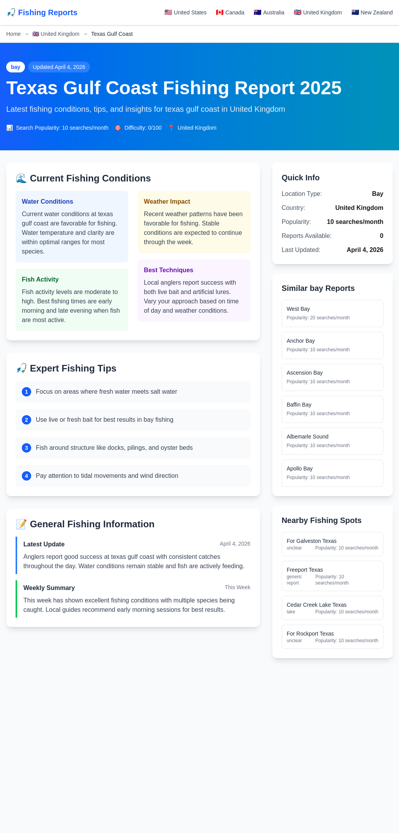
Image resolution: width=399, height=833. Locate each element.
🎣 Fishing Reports (42, 12)
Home (13, 34)
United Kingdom (55, 34)
